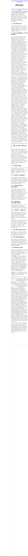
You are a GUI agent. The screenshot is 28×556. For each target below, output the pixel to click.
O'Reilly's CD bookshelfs (18, 0)
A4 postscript (25, 11)
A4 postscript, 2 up (15, 12)
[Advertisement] (5, 278)
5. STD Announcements (18, 241)
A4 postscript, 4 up (23, 12)
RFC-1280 (18, 266)
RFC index (14, 9)
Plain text (13, 11)
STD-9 (15, 120)
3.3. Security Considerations (16, 205)
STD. (21, 156)
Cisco (21, 1)
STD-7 (20, 140)
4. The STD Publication (18, 233)
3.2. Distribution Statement (17, 188)
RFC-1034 (23, 86)
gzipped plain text (19, 11)
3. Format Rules (16, 167)
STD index (18, 9)
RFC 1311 (13, 77)
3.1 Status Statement (18, 177)
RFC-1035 (15, 134)
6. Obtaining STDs (17, 252)
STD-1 (17, 265)
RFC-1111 (17, 173)
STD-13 (16, 83)
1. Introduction (16, 24)
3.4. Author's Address (18, 213)
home (12, 0)
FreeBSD (26, 0)
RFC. (27, 182)
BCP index (23, 9)
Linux (18, 1)
